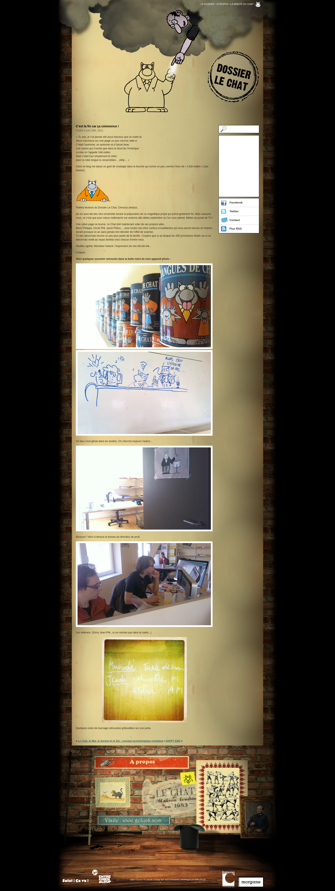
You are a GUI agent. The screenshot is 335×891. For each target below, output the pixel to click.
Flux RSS (235, 228)
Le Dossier (208, 4)
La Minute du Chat (241, 4)
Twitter (233, 211)
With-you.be (200, 879)
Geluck (257, 4)
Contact (234, 220)
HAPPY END (173, 741)
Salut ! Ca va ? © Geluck (141, 879)
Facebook (236, 202)
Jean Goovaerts (172, 879)
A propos (222, 4)
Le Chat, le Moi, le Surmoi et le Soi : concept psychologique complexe (120, 741)
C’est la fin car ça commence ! (97, 126)
